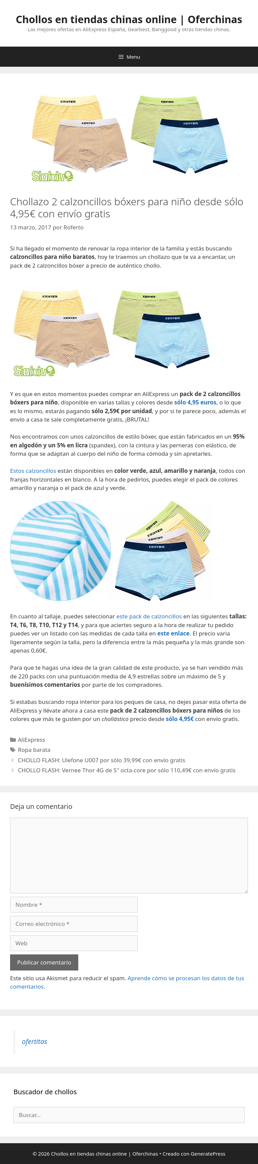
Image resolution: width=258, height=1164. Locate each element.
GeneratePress (208, 1153)
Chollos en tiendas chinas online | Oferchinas (129, 19)
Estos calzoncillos (33, 471)
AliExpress (31, 739)
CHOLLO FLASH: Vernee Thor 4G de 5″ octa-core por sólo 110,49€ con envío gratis (126, 770)
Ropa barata (34, 750)
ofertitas (34, 1041)
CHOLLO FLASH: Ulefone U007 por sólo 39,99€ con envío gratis (101, 760)
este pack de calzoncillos (149, 616)
